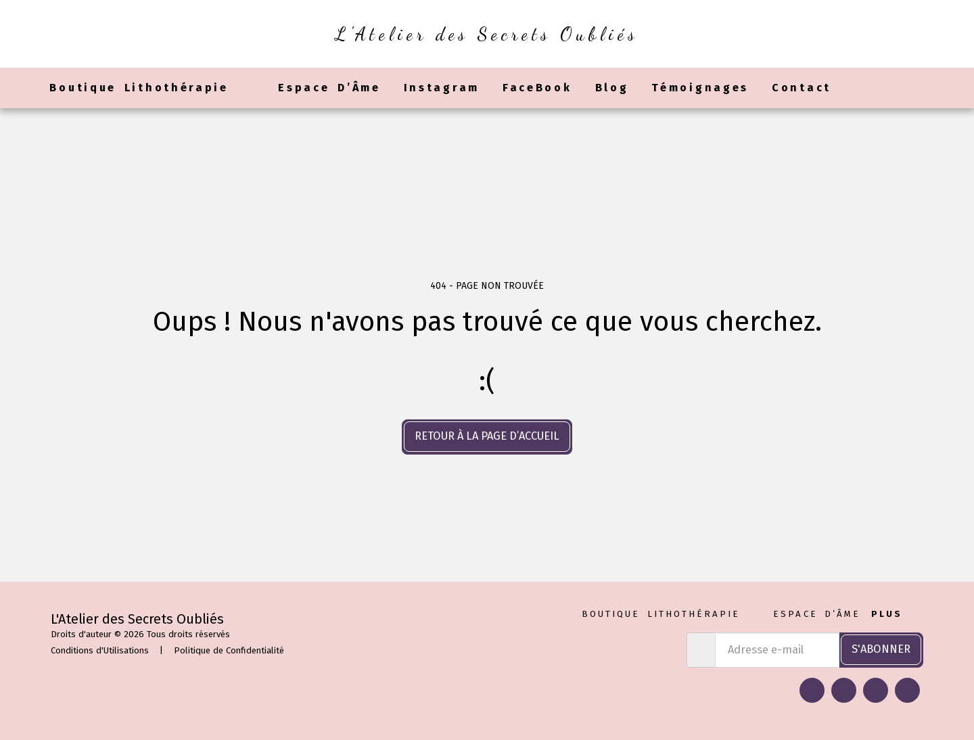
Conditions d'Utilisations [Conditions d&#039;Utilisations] (100, 650)
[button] (854, 88)
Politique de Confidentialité (229, 650)
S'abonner (881, 649)
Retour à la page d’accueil (487, 436)
